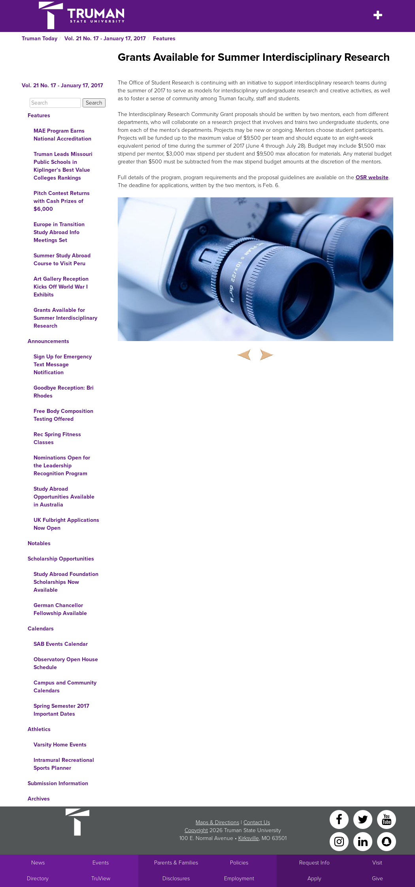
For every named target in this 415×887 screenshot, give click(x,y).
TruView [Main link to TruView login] (100, 878)
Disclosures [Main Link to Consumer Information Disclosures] (176, 878)
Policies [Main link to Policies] (239, 862)
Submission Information (58, 783)
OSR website (372, 177)
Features (164, 38)
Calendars (41, 628)
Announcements (48, 341)
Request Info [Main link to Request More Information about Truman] (314, 862)
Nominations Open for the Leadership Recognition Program (62, 465)
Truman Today (39, 38)
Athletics (39, 729)
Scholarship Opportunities (61, 558)
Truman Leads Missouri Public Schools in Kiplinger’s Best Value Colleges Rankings (63, 166)
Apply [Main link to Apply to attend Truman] (314, 878)
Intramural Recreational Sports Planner (64, 764)
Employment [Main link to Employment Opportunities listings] (239, 878)
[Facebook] (340, 819)
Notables (39, 543)
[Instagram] (340, 841)
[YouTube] (386, 819)
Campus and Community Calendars (65, 686)
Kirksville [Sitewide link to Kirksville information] (248, 838)
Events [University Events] (100, 862)
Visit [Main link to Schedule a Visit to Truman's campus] (377, 862)
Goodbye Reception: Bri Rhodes (64, 391)
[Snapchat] (386, 841)
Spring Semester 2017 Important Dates (61, 710)
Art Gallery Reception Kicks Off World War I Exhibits (61, 287)
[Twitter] (363, 819)
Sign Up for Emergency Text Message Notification (63, 364)
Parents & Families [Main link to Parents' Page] (176, 862)
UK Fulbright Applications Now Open (66, 524)
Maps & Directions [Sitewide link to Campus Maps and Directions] (217, 822)
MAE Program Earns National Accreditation (62, 135)
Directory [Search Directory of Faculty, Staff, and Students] (38, 878)
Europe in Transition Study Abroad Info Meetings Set (59, 232)
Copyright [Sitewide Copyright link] (196, 830)
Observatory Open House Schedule (66, 663)
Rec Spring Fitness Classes (57, 438)
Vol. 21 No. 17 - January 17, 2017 (105, 38)
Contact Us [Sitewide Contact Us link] (256, 822)
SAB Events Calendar (61, 644)
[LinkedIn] (363, 841)
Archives (39, 798)
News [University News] (38, 862)
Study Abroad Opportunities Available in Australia (64, 497)
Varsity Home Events (60, 744)
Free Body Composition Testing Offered (63, 415)
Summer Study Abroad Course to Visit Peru (62, 259)
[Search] (55, 103)
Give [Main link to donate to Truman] (377, 878)
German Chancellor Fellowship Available (60, 609)
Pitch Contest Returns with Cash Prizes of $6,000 (62, 201)
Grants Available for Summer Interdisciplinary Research (65, 318)
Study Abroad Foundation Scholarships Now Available (66, 582)
